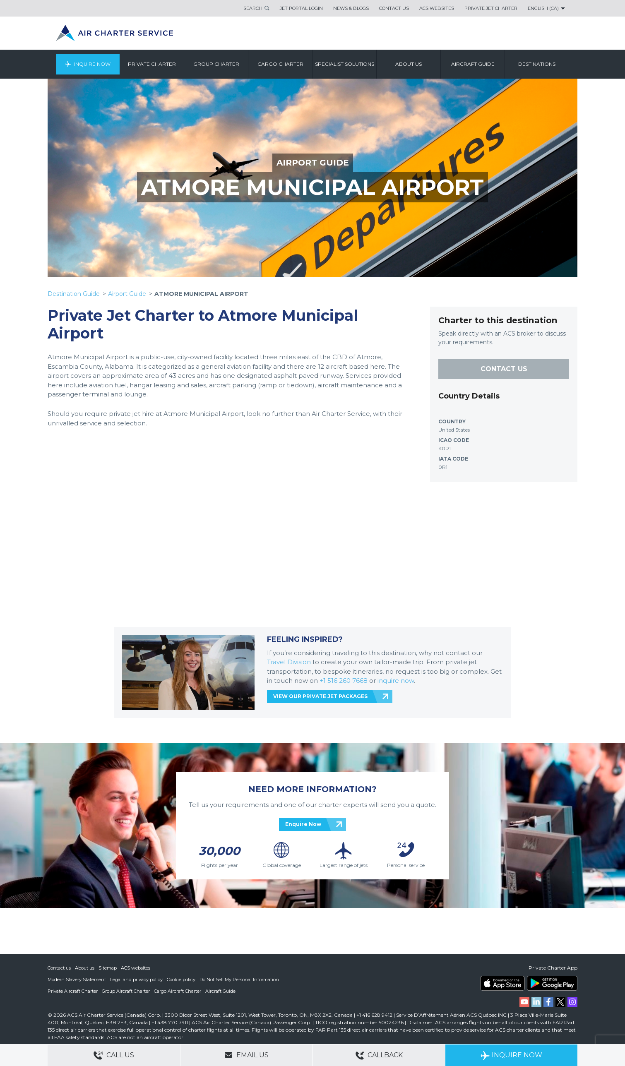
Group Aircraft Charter (126, 991)
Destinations (536, 64)
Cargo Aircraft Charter (177, 991)
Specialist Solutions (344, 64)
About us (408, 64)
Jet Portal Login (301, 8)
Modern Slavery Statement (77, 979)
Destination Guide (74, 294)
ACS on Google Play (552, 983)
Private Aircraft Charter (73, 991)
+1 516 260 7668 (344, 680)
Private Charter (152, 64)
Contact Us (394, 8)
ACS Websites (436, 8)
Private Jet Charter (490, 8)
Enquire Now (303, 824)
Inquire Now (92, 64)
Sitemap (108, 968)
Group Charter (216, 64)
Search (252, 8)
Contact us (59, 968)
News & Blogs (351, 8)
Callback (379, 1055)
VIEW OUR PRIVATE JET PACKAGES (320, 696)
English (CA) (543, 8)
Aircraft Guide (473, 64)
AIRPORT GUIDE (312, 162)
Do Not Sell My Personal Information (239, 979)
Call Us (114, 1055)
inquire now (395, 680)
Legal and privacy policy (136, 979)
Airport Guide (127, 294)
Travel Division (289, 662)
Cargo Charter (280, 64)
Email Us (246, 1055)
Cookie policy (181, 979)
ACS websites (135, 968)
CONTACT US (504, 369)
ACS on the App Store (502, 983)
